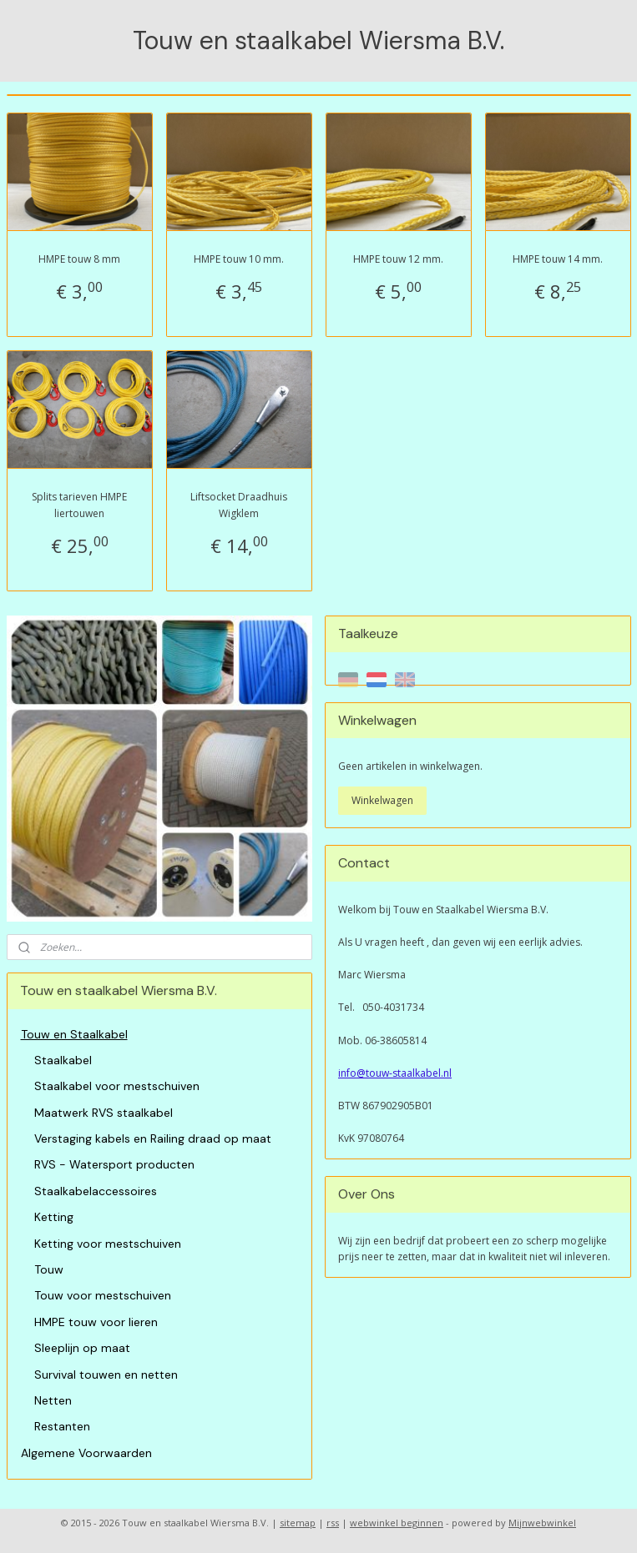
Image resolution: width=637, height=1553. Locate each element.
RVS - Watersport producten (114, 1164)
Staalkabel (63, 1060)
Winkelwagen (382, 800)
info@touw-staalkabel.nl (395, 1073)
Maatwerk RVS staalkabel (103, 1112)
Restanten (62, 1426)
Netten (53, 1400)
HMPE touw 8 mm (79, 259)
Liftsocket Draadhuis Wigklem (238, 505)
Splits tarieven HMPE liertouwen (79, 505)
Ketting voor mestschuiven (107, 1243)
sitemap (298, 1522)
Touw (48, 1269)
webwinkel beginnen (396, 1522)
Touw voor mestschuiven (102, 1295)
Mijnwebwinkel (542, 1522)
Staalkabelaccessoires (95, 1191)
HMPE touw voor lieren (96, 1321)
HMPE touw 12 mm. (398, 259)
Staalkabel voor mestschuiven (117, 1085)
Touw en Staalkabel (74, 1034)
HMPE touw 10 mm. (239, 259)
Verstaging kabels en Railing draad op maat (152, 1138)
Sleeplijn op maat (82, 1347)
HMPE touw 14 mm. (558, 259)
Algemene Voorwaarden (86, 1452)
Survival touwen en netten (106, 1374)
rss (332, 1522)
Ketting (53, 1216)
